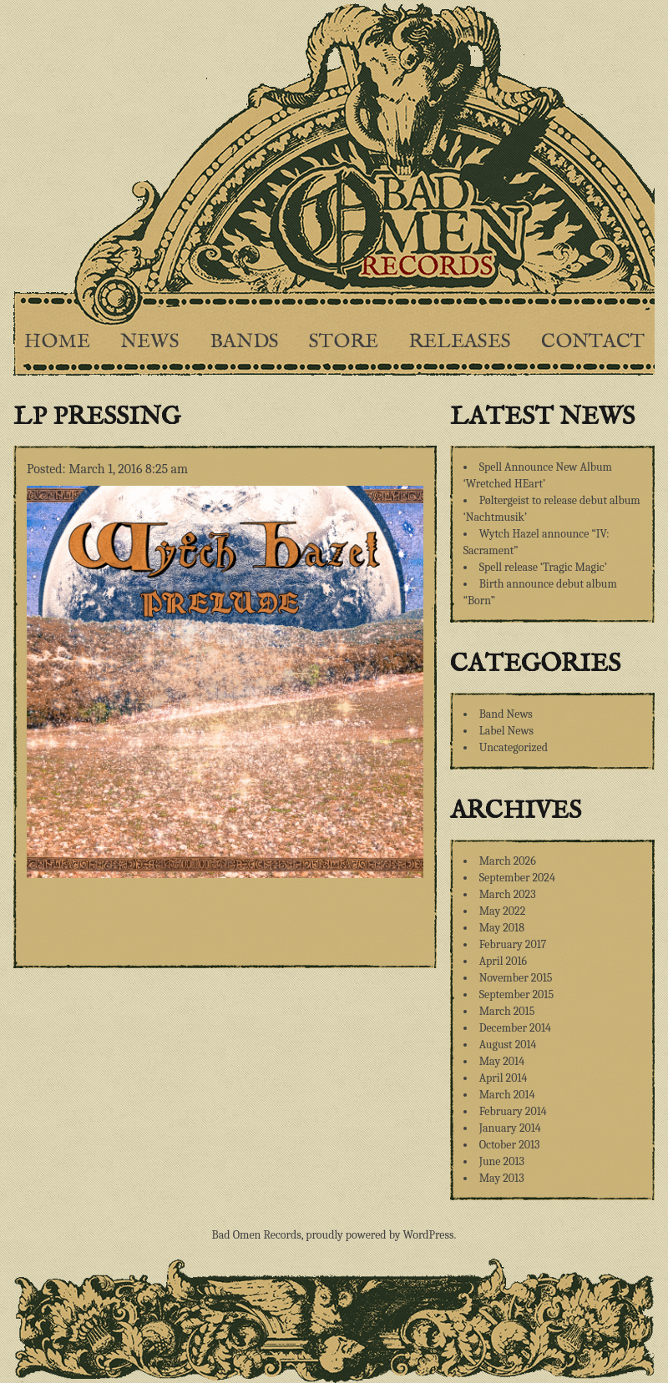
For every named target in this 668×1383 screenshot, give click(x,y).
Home (57, 342)
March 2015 (507, 1011)
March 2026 (507, 861)
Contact (593, 342)
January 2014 (510, 1128)
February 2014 (513, 1111)
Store (343, 342)
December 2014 (515, 1028)
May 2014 (501, 1061)
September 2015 (516, 994)
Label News (506, 731)
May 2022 (502, 911)
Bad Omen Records (256, 1235)
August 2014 (508, 1044)
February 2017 (513, 944)
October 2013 (509, 1145)
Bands (244, 342)
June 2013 (501, 1161)
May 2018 (501, 928)
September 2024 (517, 878)
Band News (506, 714)
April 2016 (503, 961)
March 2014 (507, 1095)
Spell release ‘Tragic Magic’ (543, 567)
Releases (459, 342)
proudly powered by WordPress (379, 1235)
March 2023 (507, 894)
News (150, 342)
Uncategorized (513, 747)
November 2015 (516, 978)
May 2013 (501, 1178)
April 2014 (503, 1078)
